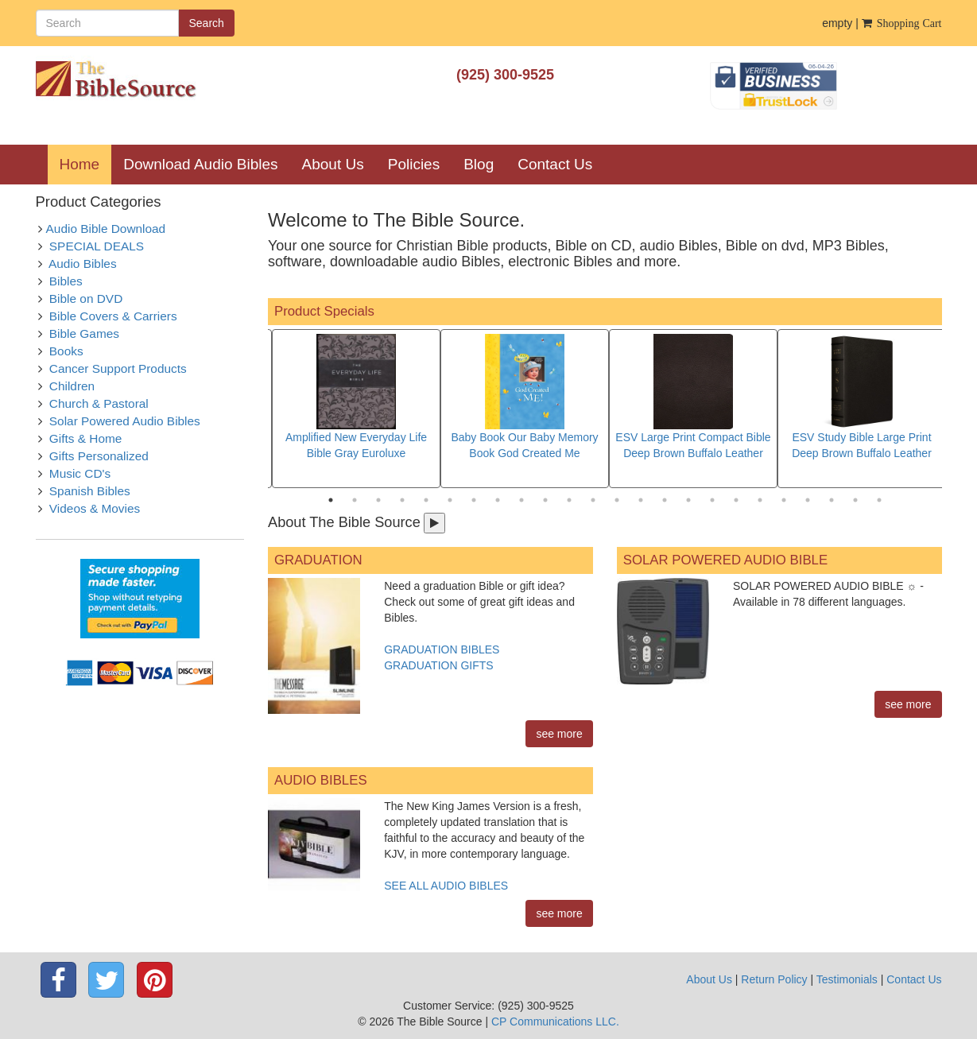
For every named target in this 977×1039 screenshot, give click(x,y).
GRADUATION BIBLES (441, 649)
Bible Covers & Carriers (113, 316)
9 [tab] (521, 500)
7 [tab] (474, 500)
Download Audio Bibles (200, 164)
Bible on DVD (85, 298)
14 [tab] (641, 500)
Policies (414, 164)
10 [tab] (545, 500)
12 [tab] (593, 500)
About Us (333, 164)
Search (206, 23)
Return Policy (774, 979)
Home (86, 164)
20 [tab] (784, 500)
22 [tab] (831, 500)
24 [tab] (879, 500)
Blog (478, 164)
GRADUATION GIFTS (438, 665)
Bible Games (84, 333)
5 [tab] (426, 500)
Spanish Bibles (89, 491)
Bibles (66, 281)
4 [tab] (402, 500)
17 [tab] (712, 500)
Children (72, 386)
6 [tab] (450, 500)
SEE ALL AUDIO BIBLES (446, 885)
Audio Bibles (82, 263)
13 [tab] (617, 500)
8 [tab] (498, 500)
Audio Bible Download (106, 228)
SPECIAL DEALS (96, 246)
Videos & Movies (94, 508)
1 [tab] (331, 500)
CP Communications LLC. (555, 1021)
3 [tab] (378, 500)
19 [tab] (760, 500)
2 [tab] (354, 500)
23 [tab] (855, 500)
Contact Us (555, 164)
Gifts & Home (85, 438)
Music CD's (79, 473)
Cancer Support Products (118, 368)
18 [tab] (736, 500)
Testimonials (847, 979)
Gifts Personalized (99, 456)
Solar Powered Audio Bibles (124, 421)
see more (559, 733)
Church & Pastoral (99, 403)
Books (66, 351)
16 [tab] (688, 500)
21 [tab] (808, 500)
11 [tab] (569, 500)
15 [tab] (665, 500)
